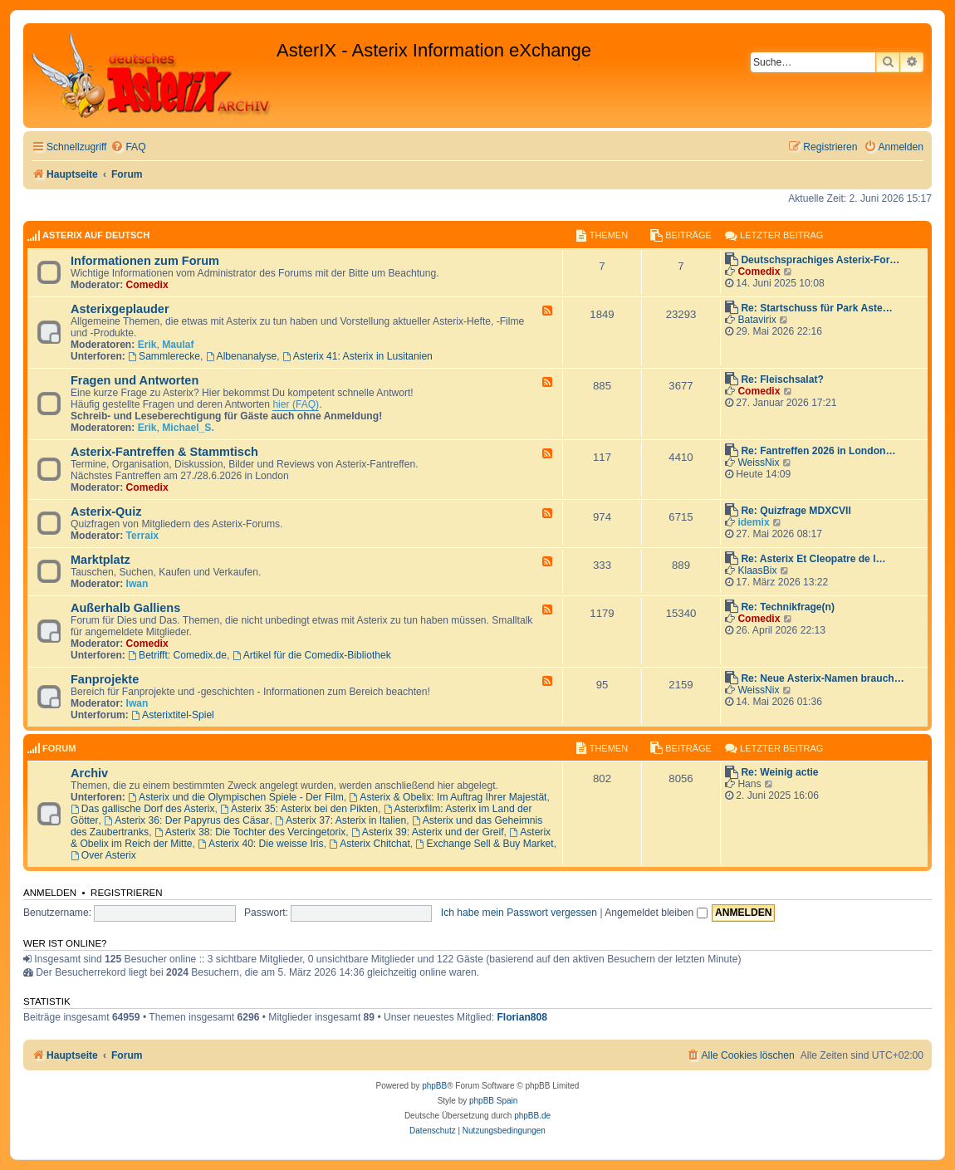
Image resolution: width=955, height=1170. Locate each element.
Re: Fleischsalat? (782, 379)
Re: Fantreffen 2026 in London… (818, 451)
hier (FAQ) (295, 404)
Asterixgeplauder (120, 309)
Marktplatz (100, 559)
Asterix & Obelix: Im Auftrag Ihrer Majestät (447, 797)
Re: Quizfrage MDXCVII (795, 510)
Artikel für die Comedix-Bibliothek (312, 655)
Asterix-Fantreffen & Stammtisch (164, 451)
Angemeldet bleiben (656, 912)
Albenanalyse (241, 356)
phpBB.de (532, 1115)
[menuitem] (127, 147)
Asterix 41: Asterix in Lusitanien (357, 356)
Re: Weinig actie (779, 772)
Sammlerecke (164, 356)
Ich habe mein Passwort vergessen (519, 912)
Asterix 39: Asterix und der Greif (427, 832)
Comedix (147, 285)
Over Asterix (103, 855)
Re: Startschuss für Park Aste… (816, 308)
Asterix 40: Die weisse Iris (260, 843)
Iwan (137, 584)
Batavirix (756, 320)
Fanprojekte (105, 679)
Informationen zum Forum (145, 260)
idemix (753, 522)
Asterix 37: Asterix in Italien (340, 820)
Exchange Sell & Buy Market (485, 843)
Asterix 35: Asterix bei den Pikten (299, 809)
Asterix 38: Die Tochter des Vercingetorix (249, 832)
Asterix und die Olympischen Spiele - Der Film (236, 797)
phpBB (434, 1085)
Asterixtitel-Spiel (172, 715)
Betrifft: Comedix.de (177, 655)
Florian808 (522, 1017)
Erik (147, 344)
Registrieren (127, 893)
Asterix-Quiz (106, 511)
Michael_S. (188, 427)
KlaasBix (756, 570)
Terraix (142, 535)
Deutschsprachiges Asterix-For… (820, 260)
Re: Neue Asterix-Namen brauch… (822, 678)
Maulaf (177, 344)
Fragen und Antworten (134, 380)
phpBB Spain (493, 1100)
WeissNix (758, 462)
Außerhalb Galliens (125, 607)
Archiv (89, 773)
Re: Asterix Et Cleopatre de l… (813, 559)
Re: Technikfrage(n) (788, 607)
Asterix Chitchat (369, 843)
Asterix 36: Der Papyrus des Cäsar (186, 820)
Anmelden (49, 893)
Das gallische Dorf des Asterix (143, 809)
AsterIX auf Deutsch (95, 235)
